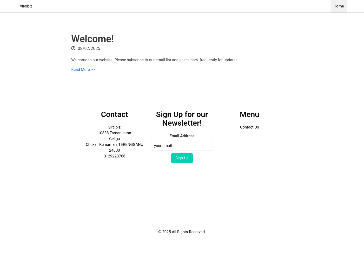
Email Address (182, 136)
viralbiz (26, 6)
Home (338, 6)
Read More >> (83, 69)
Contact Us (249, 127)
